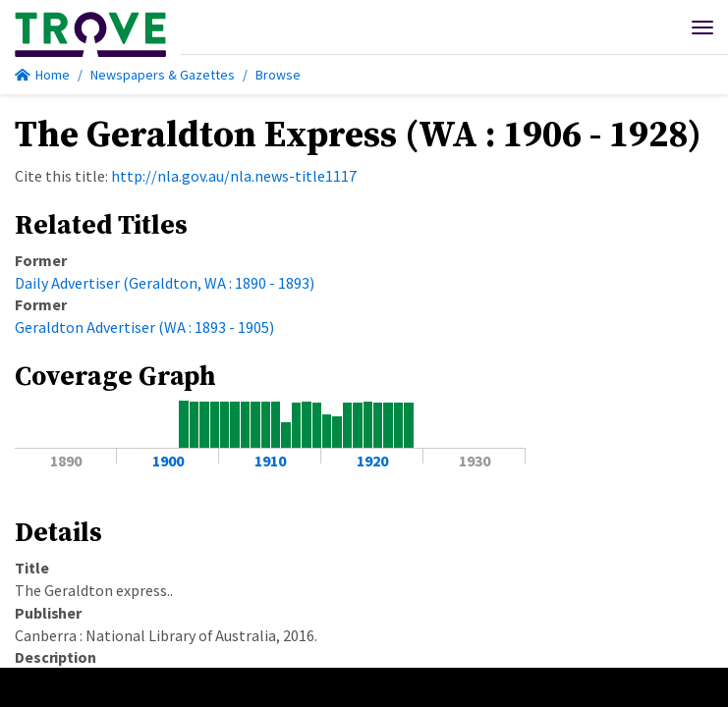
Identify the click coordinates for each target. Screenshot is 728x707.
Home (42, 74)
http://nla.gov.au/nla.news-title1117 (234, 176)
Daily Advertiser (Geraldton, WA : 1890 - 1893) (164, 283)
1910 (270, 460)
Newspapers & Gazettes (162, 74)
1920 (372, 460)
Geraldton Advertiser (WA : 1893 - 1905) (144, 327)
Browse (278, 74)
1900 (168, 460)
